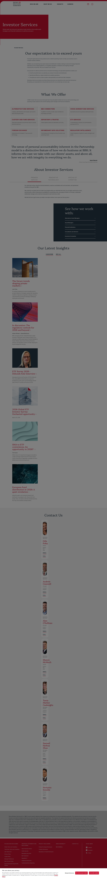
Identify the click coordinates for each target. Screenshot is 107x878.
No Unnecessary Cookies (81, 872)
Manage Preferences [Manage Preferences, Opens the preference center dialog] (69, 872)
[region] (53, 873)
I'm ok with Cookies (94, 872)
